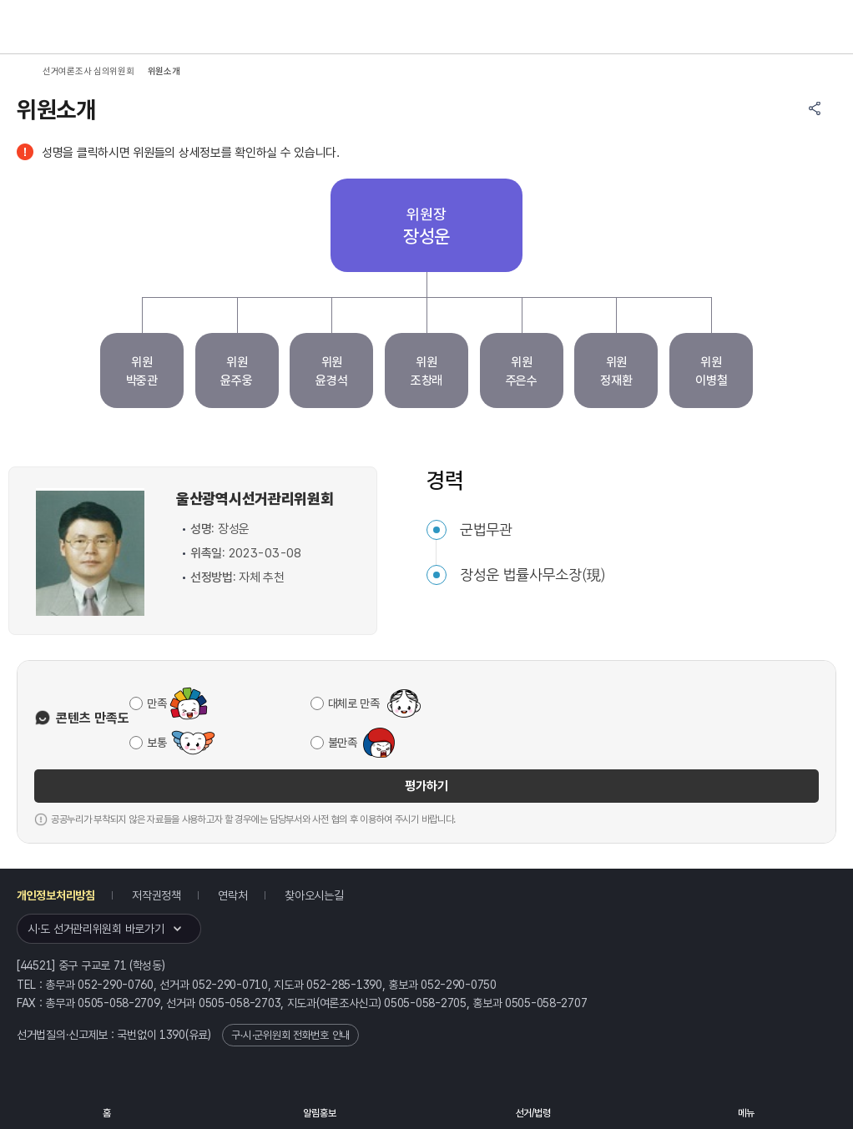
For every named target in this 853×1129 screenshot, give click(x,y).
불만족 (342, 742)
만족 (156, 703)
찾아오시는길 (314, 895)
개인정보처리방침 (56, 895)
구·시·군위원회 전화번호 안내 (290, 1035)
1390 (172, 1034)
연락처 (232, 895)
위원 (142, 373)
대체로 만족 (354, 703)
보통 (156, 742)
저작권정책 (156, 895)
